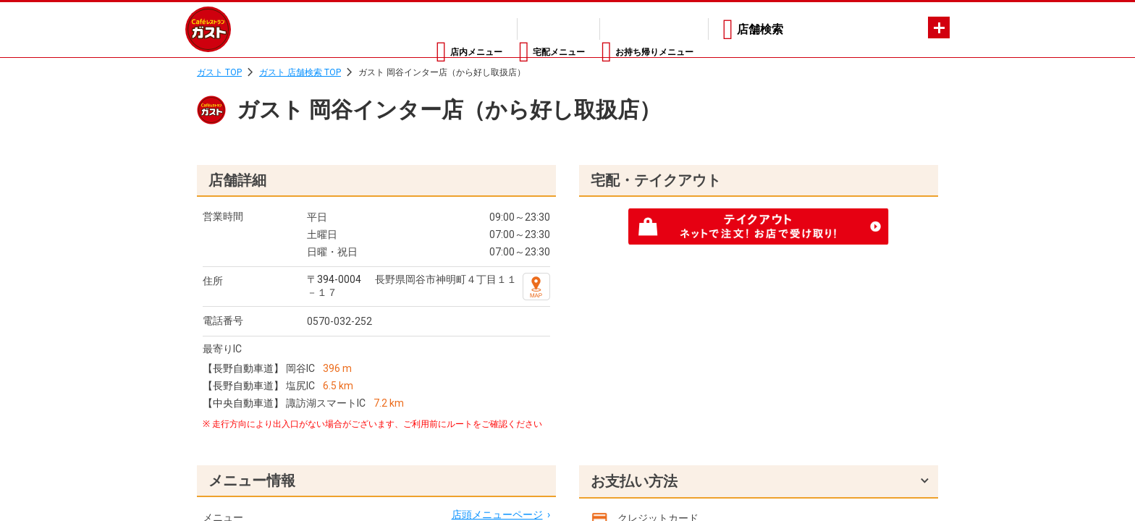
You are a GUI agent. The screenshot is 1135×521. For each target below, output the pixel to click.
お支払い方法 (634, 481)
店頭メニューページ (497, 514)
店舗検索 (760, 29)
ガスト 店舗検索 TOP (300, 72)
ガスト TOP (219, 72)
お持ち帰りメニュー (641, 29)
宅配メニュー (512, 29)
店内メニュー (399, 29)
